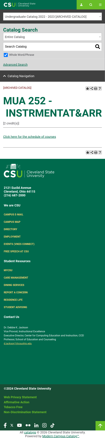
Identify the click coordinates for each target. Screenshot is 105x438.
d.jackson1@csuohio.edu (18, 343)
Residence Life (13, 299)
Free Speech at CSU (16, 251)
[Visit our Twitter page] (11, 425)
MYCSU (8, 270)
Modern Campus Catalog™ (60, 436)
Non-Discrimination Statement (25, 412)
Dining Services (14, 285)
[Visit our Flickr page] (28, 425)
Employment (12, 236)
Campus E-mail (13, 214)
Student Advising (15, 307)
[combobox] (52, 16)
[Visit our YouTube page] (19, 425)
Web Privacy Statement (20, 397)
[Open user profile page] (81, 4)
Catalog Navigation (21, 76)
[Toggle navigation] (100, 4)
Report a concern (16, 292)
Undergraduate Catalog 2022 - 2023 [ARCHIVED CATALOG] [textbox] (45, 17)
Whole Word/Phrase (21, 54)
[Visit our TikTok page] (52, 425)
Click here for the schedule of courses (29, 137)
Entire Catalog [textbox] (15, 37)
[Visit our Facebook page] (5, 425)
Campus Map (12, 221)
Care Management (16, 277)
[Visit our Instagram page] (44, 425)
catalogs (30, 432)
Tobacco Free (13, 407)
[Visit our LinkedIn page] (36, 425)
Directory (10, 229)
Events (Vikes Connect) (19, 244)
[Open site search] (91, 4)
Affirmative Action (16, 402)
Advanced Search (15, 64)
